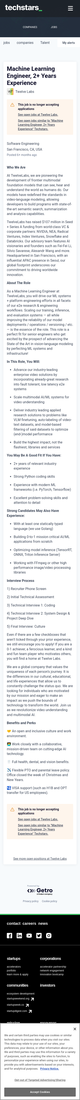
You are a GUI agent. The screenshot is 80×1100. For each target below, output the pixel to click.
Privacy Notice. (49, 1071)
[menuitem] (71, 9)
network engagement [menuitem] (52, 970)
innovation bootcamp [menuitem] (52, 974)
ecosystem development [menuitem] (20, 993)
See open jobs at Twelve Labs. (38, 114)
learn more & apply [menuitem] (17, 974)
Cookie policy (49, 901)
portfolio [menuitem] (11, 970)
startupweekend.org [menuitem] (18, 998)
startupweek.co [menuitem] (15, 1004)
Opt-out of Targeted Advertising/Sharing (40, 1082)
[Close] (75, 1031)
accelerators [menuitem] (14, 966)
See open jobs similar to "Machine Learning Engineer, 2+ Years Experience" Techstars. (40, 125)
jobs (6, 43)
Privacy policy (30, 901)
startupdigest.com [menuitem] (17, 1011)
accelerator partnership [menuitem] (53, 966)
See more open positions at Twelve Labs (40, 858)
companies (25, 43)
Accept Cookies (40, 1094)
